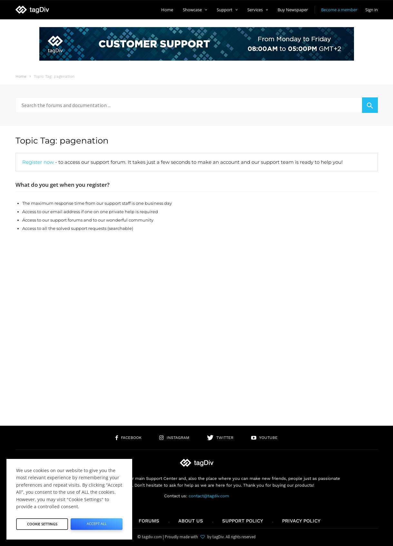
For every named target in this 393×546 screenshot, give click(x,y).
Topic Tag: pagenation (62, 140)
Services (257, 9)
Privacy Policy (301, 521)
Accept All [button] (96, 522)
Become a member (339, 10)
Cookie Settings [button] (42, 522)
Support (227, 9)
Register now (38, 162)
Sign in (371, 10)
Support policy (242, 521)
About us (190, 521)
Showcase (195, 9)
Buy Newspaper (293, 10)
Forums (149, 521)
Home (167, 10)
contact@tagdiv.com (209, 495)
